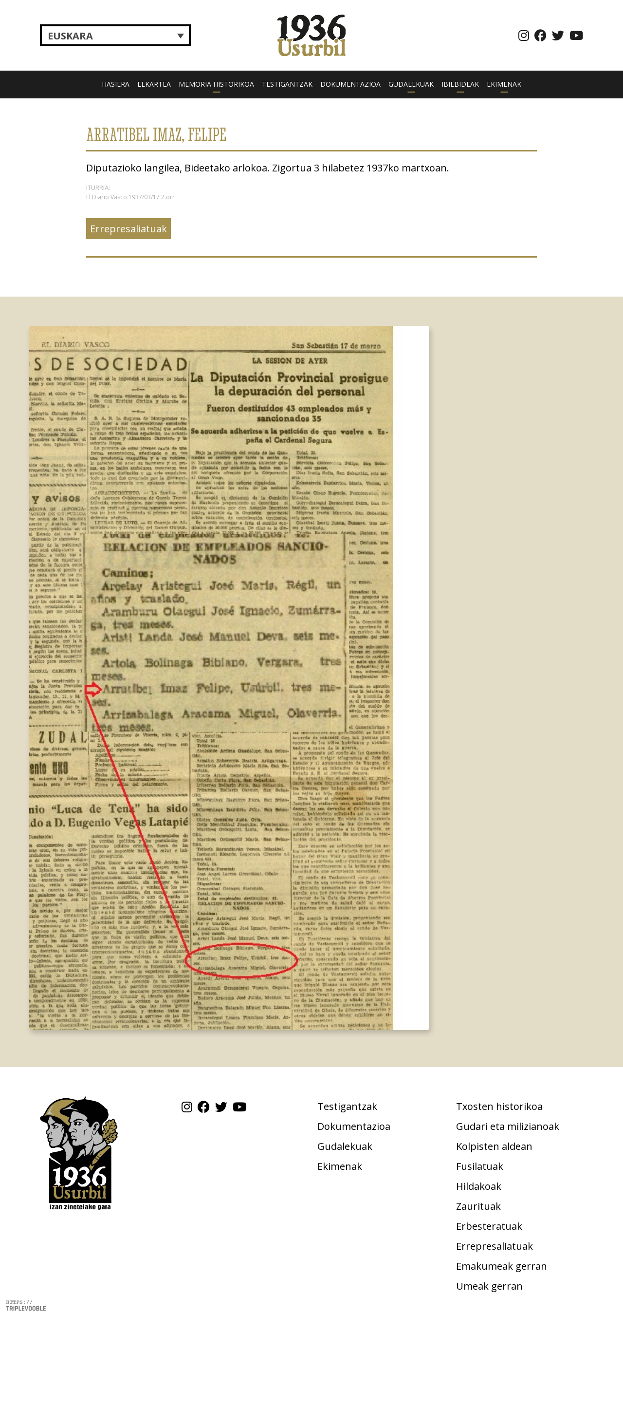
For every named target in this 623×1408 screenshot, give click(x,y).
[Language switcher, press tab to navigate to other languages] (115, 35)
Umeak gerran (489, 1286)
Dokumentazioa (350, 84)
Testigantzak (287, 84)
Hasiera (115, 84)
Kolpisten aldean (494, 1146)
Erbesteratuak (489, 1226)
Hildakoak (478, 1186)
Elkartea (154, 84)
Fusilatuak (479, 1166)
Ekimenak (504, 84)
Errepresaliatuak (128, 228)
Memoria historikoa (216, 84)
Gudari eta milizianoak (507, 1126)
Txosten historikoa (499, 1106)
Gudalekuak (411, 84)
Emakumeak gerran (501, 1266)
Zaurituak (478, 1206)
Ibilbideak (460, 84)
